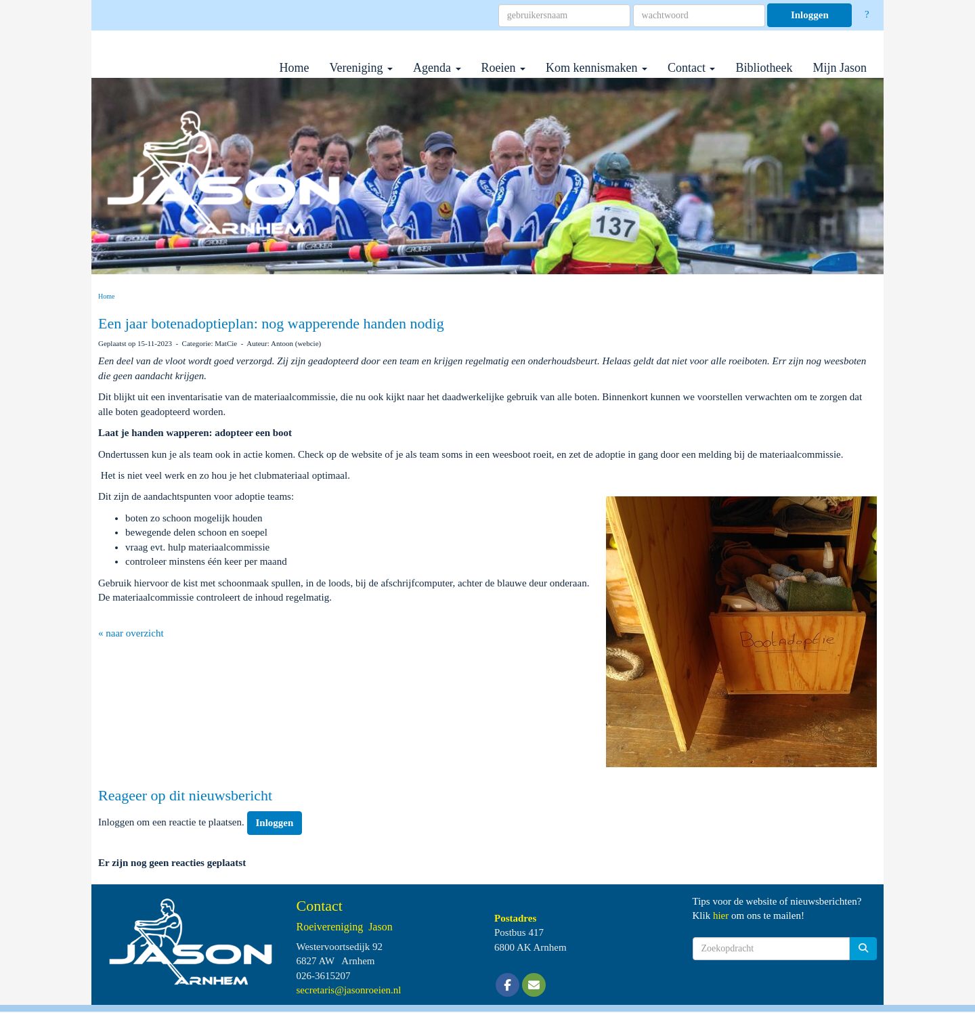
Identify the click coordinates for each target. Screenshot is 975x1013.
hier (721, 915)
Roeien (503, 67)
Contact (692, 67)
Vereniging (361, 67)
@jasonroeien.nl (349, 990)
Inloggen (810, 14)
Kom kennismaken (596, 67)
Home (294, 67)
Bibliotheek (763, 67)
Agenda (436, 67)
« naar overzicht (131, 633)
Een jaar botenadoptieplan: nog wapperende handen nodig (271, 323)
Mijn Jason (839, 67)
